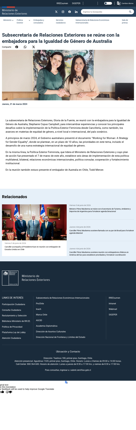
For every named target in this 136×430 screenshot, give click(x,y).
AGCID (39, 320)
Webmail (113, 309)
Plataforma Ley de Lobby (14, 332)
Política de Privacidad (12, 326)
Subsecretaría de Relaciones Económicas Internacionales (92, 21)
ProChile (40, 303)
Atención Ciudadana (11, 338)
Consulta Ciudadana (11, 310)
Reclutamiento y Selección (14, 315)
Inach (38, 309)
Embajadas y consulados (38, 21)
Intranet (112, 303)
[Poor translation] (9, 392)
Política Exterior (20, 21)
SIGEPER (76, 3)
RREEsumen (62, 3)
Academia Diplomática (46, 326)
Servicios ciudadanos (61, 21)
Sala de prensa (125, 21)
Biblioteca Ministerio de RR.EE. (16, 321)
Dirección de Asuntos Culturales (51, 331)
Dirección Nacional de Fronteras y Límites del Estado (60, 337)
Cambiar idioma (125, 3)
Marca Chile (41, 314)
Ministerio (7, 20)
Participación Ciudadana (13, 304)
